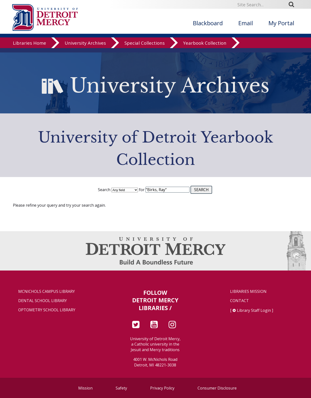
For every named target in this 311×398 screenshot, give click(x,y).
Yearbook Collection (204, 47)
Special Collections (144, 47)
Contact (239, 300)
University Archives (85, 47)
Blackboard (208, 23)
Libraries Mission (248, 291)
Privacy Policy (162, 388)
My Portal (281, 23)
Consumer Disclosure (217, 388)
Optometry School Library (46, 310)
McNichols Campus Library (46, 291)
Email (245, 23)
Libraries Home (29, 47)
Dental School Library (42, 300)
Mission (85, 388)
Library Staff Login (254, 310)
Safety (121, 388)
